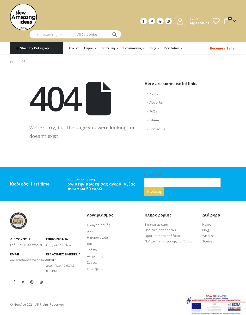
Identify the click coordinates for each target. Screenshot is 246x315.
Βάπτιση (108, 48)
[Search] (114, 34)
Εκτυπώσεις (132, 48)
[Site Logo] (23, 17)
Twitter (23, 282)
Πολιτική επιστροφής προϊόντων (169, 241)
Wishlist (208, 236)
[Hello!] (191, 21)
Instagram (41, 282)
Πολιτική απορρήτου (160, 230)
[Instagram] (168, 21)
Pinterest (32, 282)
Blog (153, 48)
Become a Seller (223, 48)
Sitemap (155, 120)
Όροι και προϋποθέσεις (162, 236)
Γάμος (89, 48)
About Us (156, 102)
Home (153, 94)
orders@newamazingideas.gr (32, 260)
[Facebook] (143, 21)
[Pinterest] (160, 21)
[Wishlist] (216, 21)
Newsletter (182, 178)
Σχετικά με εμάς (156, 224)
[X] (151, 21)
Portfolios (171, 48)
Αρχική (74, 48)
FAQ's (153, 111)
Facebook (14, 282)
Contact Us (157, 129)
